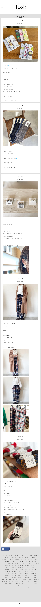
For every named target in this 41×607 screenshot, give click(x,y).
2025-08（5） (30, 555)
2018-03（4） (30, 585)
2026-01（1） (5, 555)
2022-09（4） (33, 565)
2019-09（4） (36, 579)
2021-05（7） (7, 573)
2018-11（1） (24, 583)
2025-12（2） (11, 555)
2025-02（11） (27, 557)
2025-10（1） (23, 555)
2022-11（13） (20, 565)
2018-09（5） (36, 583)
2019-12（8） (18, 579)
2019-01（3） (11, 583)
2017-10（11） (27, 587)
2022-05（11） (27, 567)
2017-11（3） (20, 587)
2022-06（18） (20, 567)
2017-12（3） (14, 587)
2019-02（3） (5, 583)
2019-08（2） (4, 581)
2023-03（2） (30, 563)
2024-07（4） (30, 559)
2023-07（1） (23, 563)
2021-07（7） (27, 571)
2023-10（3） (10, 563)
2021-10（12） (7, 571)
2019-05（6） (24, 581)
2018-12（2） (17, 583)
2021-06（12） (33, 571)
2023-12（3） (34, 561)
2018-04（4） (24, 585)
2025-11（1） (17, 555)
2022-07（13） (14, 567)
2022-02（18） (14, 569)
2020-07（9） (7, 577)
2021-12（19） (27, 569)
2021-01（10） (33, 573)
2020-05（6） (20, 577)
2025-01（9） (34, 557)
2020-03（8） (34, 577)
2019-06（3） (17, 581)
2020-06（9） (14, 577)
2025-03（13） (20, 557)
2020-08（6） (34, 575)
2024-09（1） (17, 559)
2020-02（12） (5, 579)
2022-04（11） (34, 567)
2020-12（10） (7, 575)
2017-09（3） (33, 587)
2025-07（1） (36, 555)
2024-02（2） (27, 561)
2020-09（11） (27, 575)
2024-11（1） (11, 559)
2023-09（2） (17, 563)
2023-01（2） (7, 565)
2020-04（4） (27, 577)
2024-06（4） (36, 559)
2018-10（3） (30, 583)
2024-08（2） (23, 559)
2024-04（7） (14, 561)
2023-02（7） (36, 563)
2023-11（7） (4, 563)
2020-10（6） (20, 575)
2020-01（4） (11, 579)
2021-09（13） (14, 571)
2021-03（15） (20, 573)
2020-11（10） (14, 575)
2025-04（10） (14, 557)
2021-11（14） (34, 569)
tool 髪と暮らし (18, 605)
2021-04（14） (14, 573)
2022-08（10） (7, 567)
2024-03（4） (21, 561)
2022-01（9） (21, 569)
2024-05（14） (7, 561)
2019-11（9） (24, 579)
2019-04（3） (30, 581)
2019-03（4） (36, 581)
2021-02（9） (27, 573)
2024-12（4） (4, 559)
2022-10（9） (27, 565)
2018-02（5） (36, 585)
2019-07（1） (11, 581)
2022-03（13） (7, 569)
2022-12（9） (14, 565)
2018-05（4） (17, 585)
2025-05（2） (7, 557)
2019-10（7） (30, 579)
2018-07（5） (11, 585)
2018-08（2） (4, 585)
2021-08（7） (21, 571)
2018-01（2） (8, 587)
